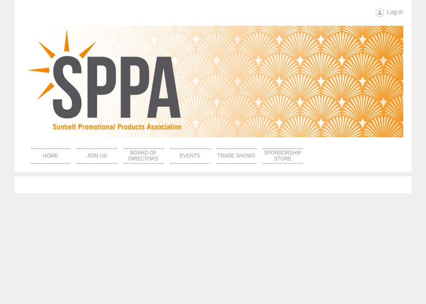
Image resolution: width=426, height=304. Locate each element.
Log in (395, 11)
